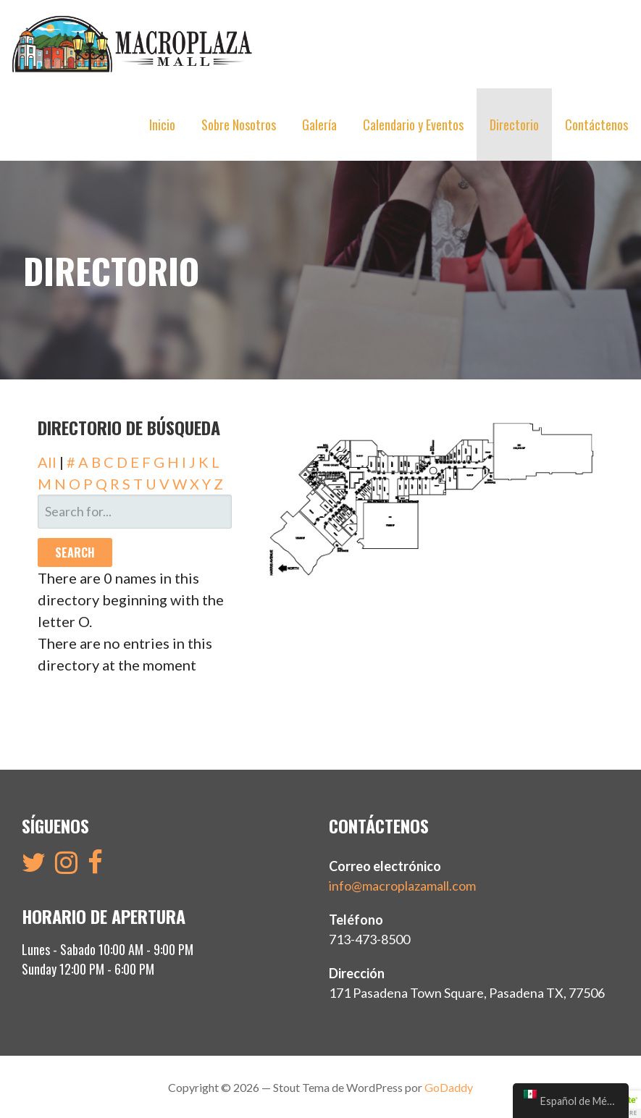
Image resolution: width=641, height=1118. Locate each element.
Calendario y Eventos (413, 124)
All (47, 460)
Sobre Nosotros (238, 124)
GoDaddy (448, 1086)
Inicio (162, 124)
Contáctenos (596, 124)
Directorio (514, 124)
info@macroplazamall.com (402, 884)
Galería (319, 124)
